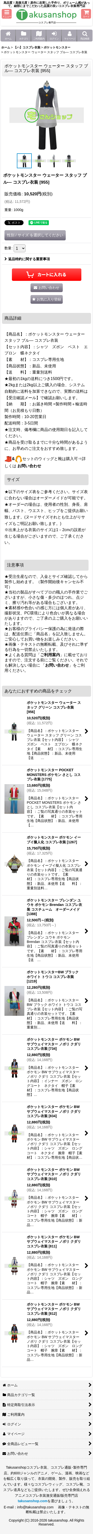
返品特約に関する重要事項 (27, 259)
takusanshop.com (32, 1501)
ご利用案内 (50, 655)
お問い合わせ (29, 466)
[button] (7, 14)
